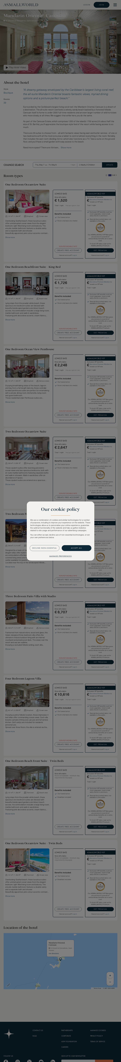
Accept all (76, 548)
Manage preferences (60, 556)
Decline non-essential (44, 548)
